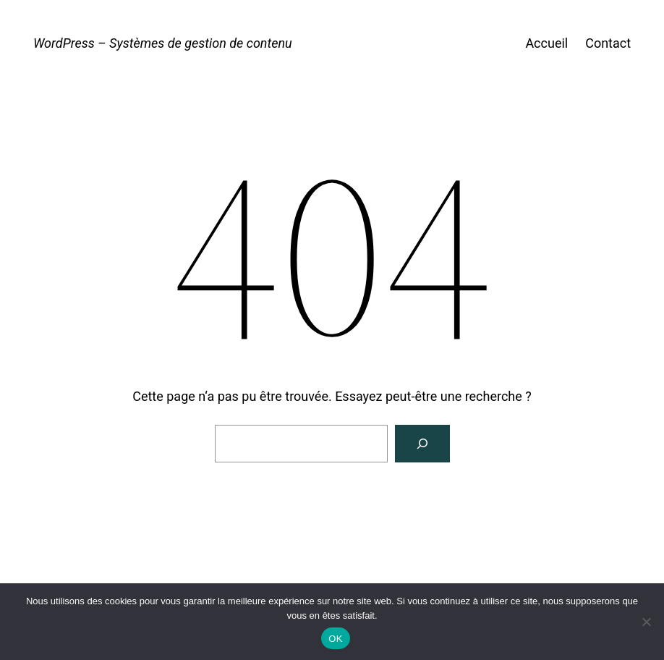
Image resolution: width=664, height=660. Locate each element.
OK (335, 638)
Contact (608, 43)
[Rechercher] (422, 443)
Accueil (546, 43)
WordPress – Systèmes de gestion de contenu (162, 43)
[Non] (646, 621)
